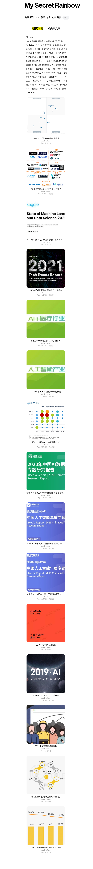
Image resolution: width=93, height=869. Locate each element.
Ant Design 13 (46, 81)
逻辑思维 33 (63, 57)
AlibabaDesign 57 (31, 45)
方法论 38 (52, 53)
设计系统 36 (34, 57)
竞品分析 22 (51, 65)
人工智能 (44, 295)
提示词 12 (54, 81)
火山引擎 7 (55, 85)
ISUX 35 (50, 57)
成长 (53, 17)
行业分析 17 (41, 73)
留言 (59, 17)
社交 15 (60, 73)
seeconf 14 (60, 77)
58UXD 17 (49, 73)
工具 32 (28, 61)
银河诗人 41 (47, 49)
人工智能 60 (50, 41)
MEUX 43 (31, 49)
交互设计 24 (30, 65)
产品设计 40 (56, 49)
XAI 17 (55, 73)
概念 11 (34, 85)
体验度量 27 (57, 61)
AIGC (37, 17)
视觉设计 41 (39, 49)
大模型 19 (49, 69)
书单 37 (58, 53)
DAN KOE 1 (33, 93)
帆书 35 (55, 57)
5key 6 (29, 89)
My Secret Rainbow (52, 5)
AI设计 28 (49, 61)
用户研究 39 (39, 53)
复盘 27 (63, 61)
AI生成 (44, 194)
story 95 (28, 41)
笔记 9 (49, 85)
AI (49, 242)
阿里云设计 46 (49, 45)
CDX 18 (60, 69)
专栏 (48, 17)
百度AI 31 (35, 61)
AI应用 (44, 346)
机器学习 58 (59, 41)
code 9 (39, 85)
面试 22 (58, 65)
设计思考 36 (43, 57)
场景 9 (44, 85)
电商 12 (60, 81)
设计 (32, 17)
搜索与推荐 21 (40, 69)
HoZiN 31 (42, 61)
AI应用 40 (64, 49)
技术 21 (32, 69)
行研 (43, 17)
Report (49, 141)
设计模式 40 (30, 53)
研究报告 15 (53, 77)
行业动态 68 (41, 41)
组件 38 (45, 53)
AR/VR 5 (43, 89)
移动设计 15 (44, 77)
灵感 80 (34, 41)
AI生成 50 (41, 45)
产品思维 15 (36, 77)
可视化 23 (38, 65)
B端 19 (55, 69)
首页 (27, 17)
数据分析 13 (37, 81)
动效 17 (34, 73)
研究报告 (48, 143)
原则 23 (44, 65)
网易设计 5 (35, 89)
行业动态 (51, 447)
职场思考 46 (59, 45)
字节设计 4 (57, 89)
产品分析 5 (50, 89)
